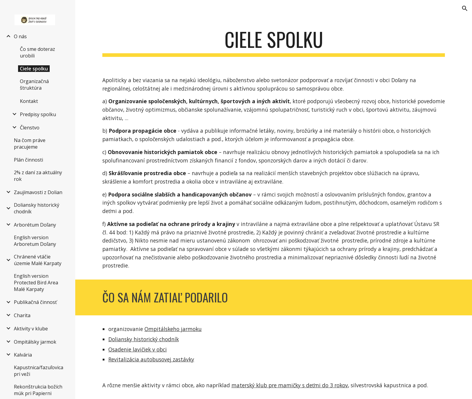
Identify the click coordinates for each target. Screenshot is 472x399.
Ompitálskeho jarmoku (173, 328)
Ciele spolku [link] (34, 68)
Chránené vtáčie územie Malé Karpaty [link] (37, 260)
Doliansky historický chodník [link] (36, 208)
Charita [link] (22, 315)
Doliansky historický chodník (143, 339)
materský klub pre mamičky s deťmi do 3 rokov (289, 385)
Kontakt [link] (29, 101)
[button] (465, 8)
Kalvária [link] (23, 354)
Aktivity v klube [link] (31, 328)
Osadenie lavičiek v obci (137, 349)
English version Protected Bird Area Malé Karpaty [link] (36, 282)
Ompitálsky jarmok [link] (35, 342)
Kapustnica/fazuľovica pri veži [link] (38, 370)
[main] (273, 42)
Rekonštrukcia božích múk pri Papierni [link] (38, 390)
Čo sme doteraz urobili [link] (37, 52)
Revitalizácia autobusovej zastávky (151, 359)
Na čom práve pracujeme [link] (29, 143)
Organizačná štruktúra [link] (34, 84)
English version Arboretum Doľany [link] (35, 240)
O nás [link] (20, 36)
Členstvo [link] (29, 127)
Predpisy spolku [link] (38, 114)
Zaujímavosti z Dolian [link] (38, 192)
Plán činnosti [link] (28, 159)
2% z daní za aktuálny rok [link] (38, 175)
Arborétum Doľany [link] (35, 224)
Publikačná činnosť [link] (35, 302)
